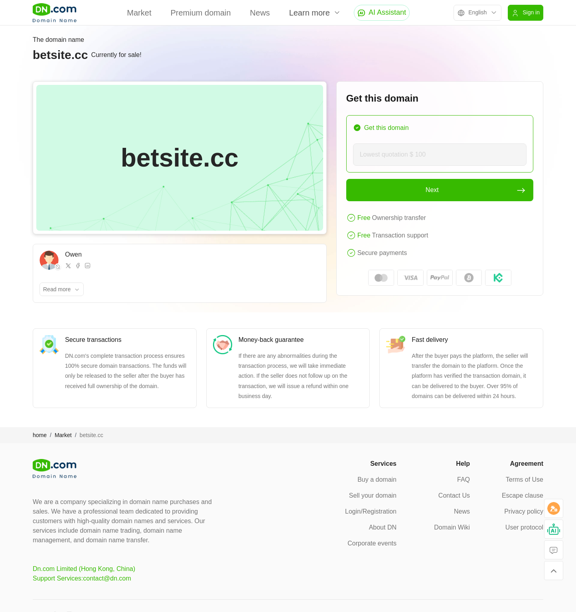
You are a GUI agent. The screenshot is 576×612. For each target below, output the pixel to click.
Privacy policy (523, 511)
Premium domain (200, 12)
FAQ (463, 479)
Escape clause (522, 495)
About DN (382, 527)
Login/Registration (370, 511)
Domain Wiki (452, 527)
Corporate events (371, 543)
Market (139, 12)
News (260, 12)
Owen (73, 254)
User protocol (524, 527)
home (40, 435)
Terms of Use (524, 479)
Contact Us (454, 495)
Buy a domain (376, 479)
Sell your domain (372, 495)
